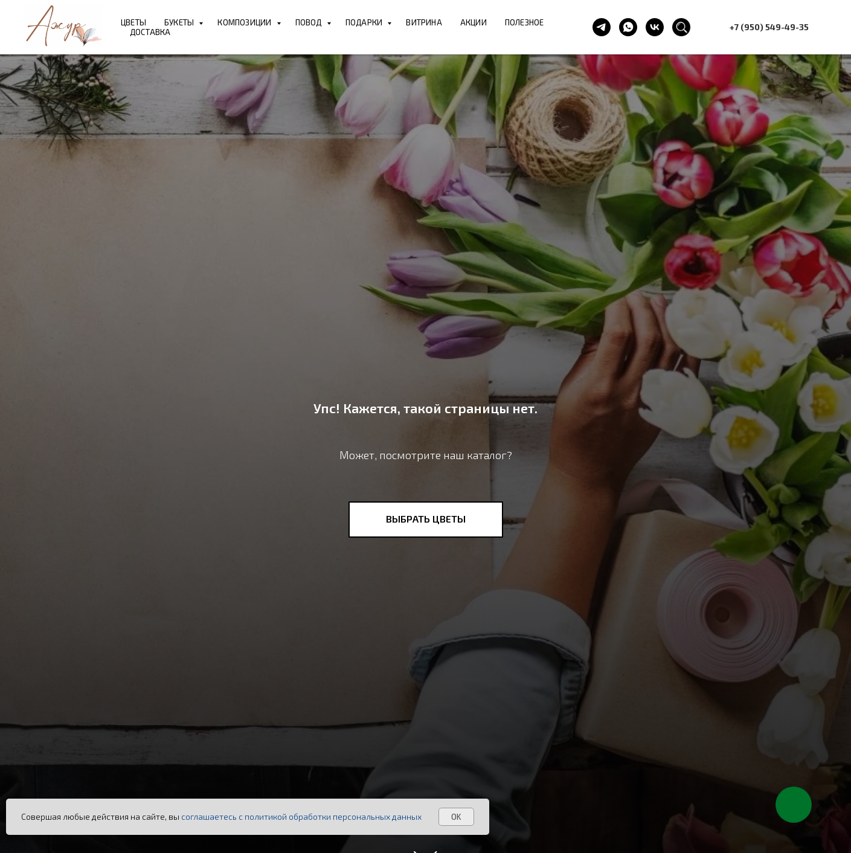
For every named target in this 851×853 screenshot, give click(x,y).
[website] (681, 27)
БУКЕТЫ (180, 22)
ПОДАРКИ (365, 22)
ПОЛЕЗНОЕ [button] (524, 22)
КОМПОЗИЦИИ (245, 22)
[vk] (655, 27)
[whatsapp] (628, 27)
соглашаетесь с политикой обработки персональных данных (301, 816)
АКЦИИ (473, 22)
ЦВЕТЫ (133, 22)
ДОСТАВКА (150, 32)
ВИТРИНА (424, 22)
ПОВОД (309, 22)
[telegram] (601, 27)
